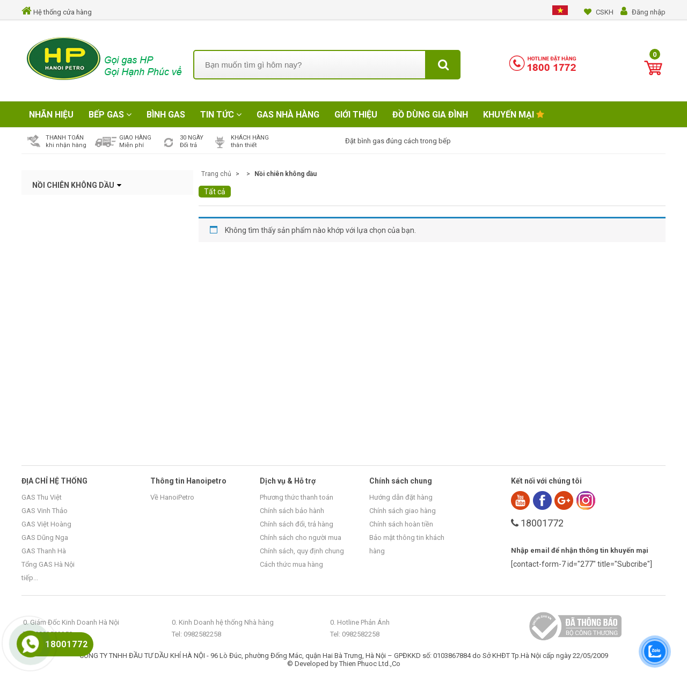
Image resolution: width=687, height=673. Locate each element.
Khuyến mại (513, 114)
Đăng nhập (649, 12)
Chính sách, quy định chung (302, 551)
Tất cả (214, 191)
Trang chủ (216, 174)
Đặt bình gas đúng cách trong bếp (398, 141)
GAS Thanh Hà (43, 551)
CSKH (604, 12)
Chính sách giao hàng (402, 511)
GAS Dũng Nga (44, 537)
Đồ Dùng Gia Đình (430, 114)
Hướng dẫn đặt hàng (401, 497)
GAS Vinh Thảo (44, 511)
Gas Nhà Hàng (288, 114)
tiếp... (29, 578)
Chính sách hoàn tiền (401, 524)
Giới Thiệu (355, 114)
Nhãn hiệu (51, 114)
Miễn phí (131, 145)
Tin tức (221, 114)
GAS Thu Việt (41, 497)
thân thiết (244, 145)
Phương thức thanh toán (296, 497)
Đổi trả (188, 145)
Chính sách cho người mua (300, 537)
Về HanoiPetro (172, 497)
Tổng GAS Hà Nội (48, 564)
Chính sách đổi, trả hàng (296, 524)
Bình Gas (166, 114)
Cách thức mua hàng (291, 564)
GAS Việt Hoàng (46, 524)
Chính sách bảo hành (292, 511)
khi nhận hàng (66, 145)
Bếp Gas (110, 114)
